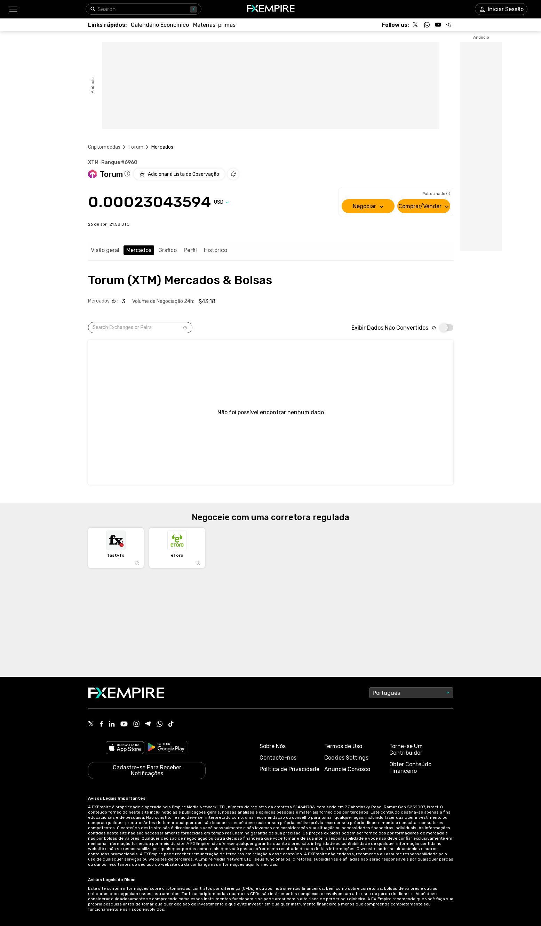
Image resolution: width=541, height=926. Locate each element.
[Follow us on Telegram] (449, 25)
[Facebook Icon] (101, 724)
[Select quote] (221, 202)
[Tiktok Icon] (171, 724)
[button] (13, 9)
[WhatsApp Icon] (160, 724)
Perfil (190, 250)
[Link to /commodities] (214, 25)
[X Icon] (91, 724)
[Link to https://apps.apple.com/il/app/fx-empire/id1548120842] (125, 748)
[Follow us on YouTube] (438, 25)
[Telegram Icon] (148, 724)
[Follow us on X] (416, 25)
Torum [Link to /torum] (135, 147)
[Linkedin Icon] (112, 724)
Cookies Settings (346, 757)
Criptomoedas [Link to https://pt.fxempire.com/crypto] (104, 147)
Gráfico (167, 250)
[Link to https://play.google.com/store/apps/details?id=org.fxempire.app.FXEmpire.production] (166, 748)
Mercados (138, 250)
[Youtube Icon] (124, 724)
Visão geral (105, 250)
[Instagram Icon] (136, 724)
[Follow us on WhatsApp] (427, 25)
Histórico (215, 250)
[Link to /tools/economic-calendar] (160, 25)
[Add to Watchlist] (179, 174)
